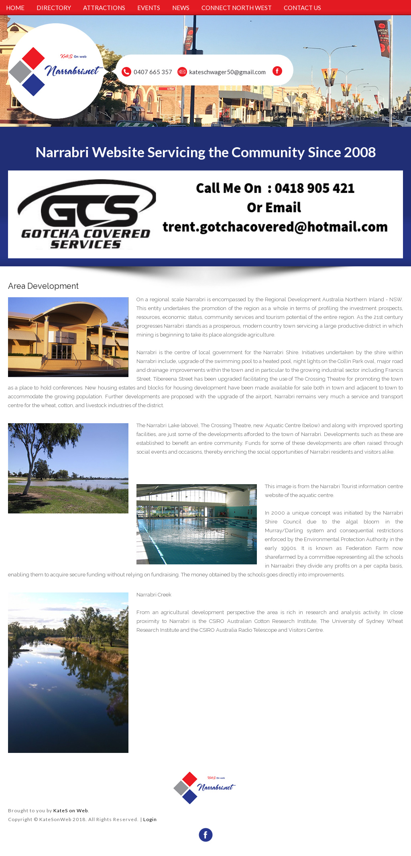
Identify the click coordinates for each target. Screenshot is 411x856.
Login (150, 819)
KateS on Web (70, 810)
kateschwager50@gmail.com (227, 71)
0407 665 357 (153, 71)
